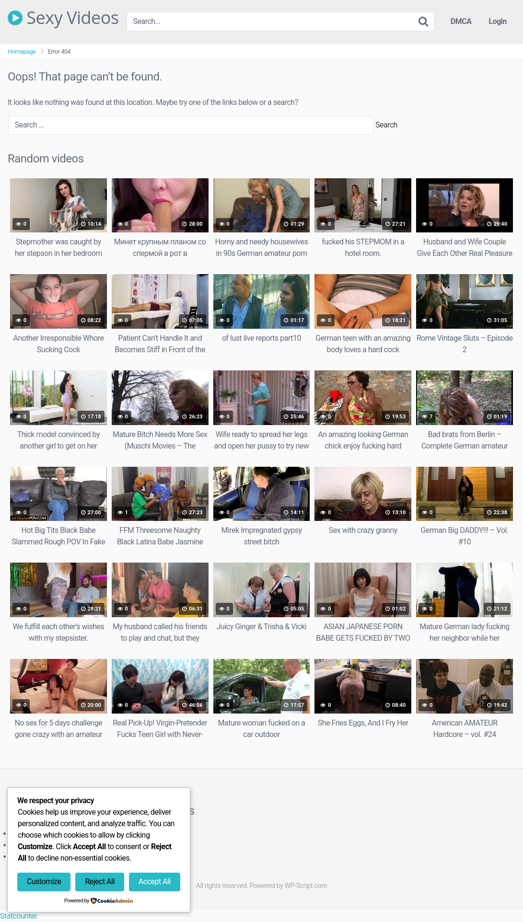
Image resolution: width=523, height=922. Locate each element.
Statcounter (18, 916)
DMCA (461, 21)
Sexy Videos (63, 17)
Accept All (155, 881)
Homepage (22, 51)
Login (497, 21)
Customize (44, 881)
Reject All (99, 881)
